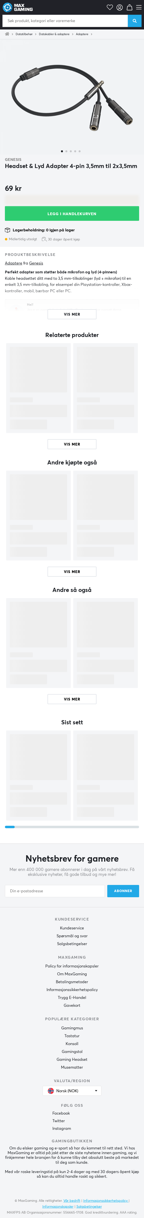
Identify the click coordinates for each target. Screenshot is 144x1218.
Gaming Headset (72, 1060)
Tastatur (72, 1036)
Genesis (13, 160)
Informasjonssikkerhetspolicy (72, 990)
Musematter (72, 1067)
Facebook (61, 1113)
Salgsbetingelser (72, 944)
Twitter (58, 1121)
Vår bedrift (71, 1201)
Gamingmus (72, 1028)
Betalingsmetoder (72, 982)
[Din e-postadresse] (55, 891)
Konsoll (72, 1044)
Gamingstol (72, 1052)
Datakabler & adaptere (54, 34)
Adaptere (82, 34)
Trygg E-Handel (72, 998)
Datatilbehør (24, 34)
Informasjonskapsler (57, 1206)
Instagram (61, 1129)
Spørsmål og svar (72, 936)
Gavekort (72, 1006)
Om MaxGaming (72, 974)
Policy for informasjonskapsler (72, 966)
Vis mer (72, 444)
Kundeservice (72, 928)
